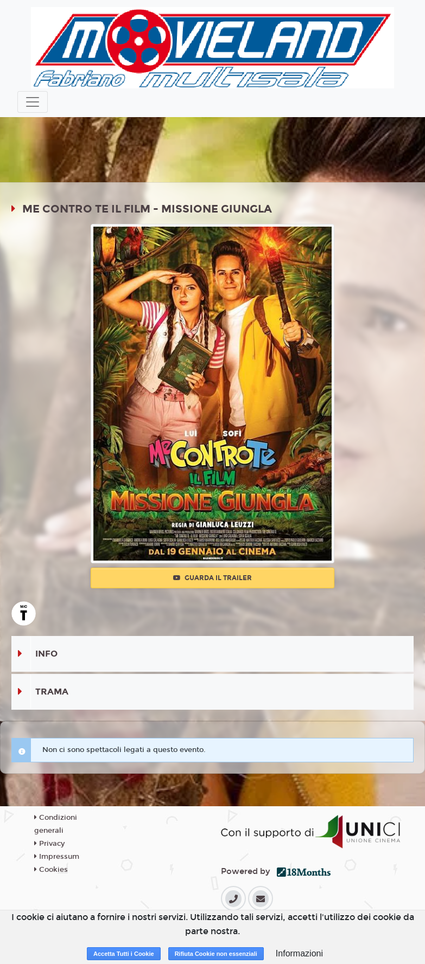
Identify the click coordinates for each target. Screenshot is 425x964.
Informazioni (299, 953)
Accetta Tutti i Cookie (123, 953)
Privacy (49, 843)
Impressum (56, 856)
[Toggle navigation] (32, 102)
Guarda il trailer (212, 578)
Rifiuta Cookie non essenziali (216, 953)
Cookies (51, 869)
